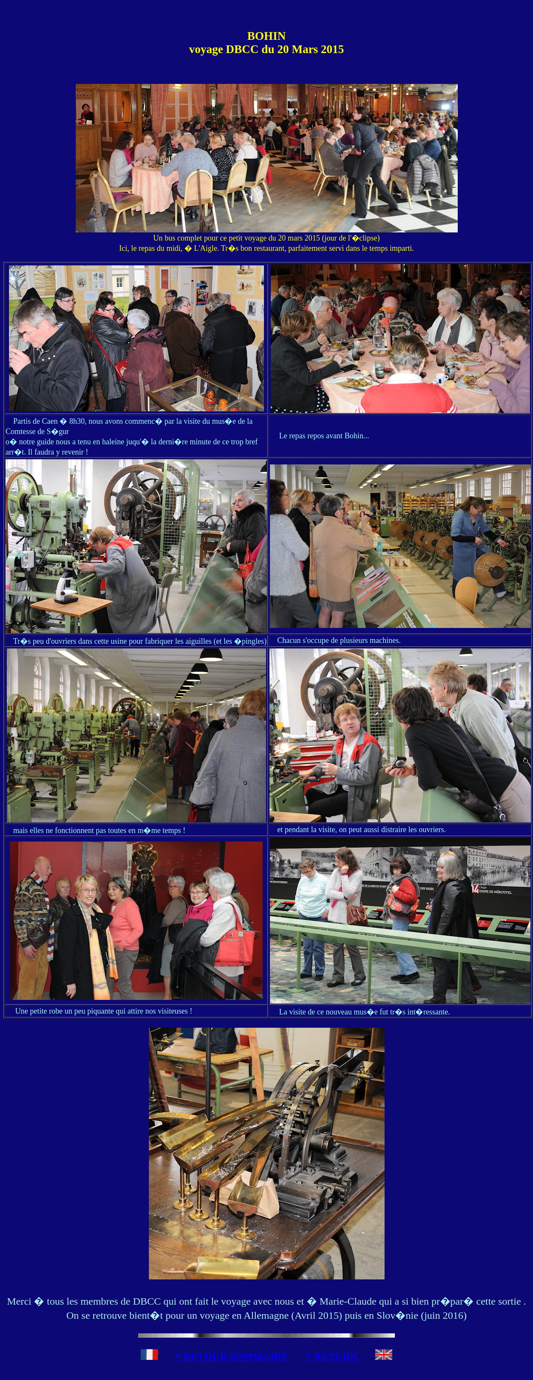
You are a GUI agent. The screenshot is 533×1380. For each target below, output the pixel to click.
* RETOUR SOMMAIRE (232, 1356)
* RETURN (331, 1356)
